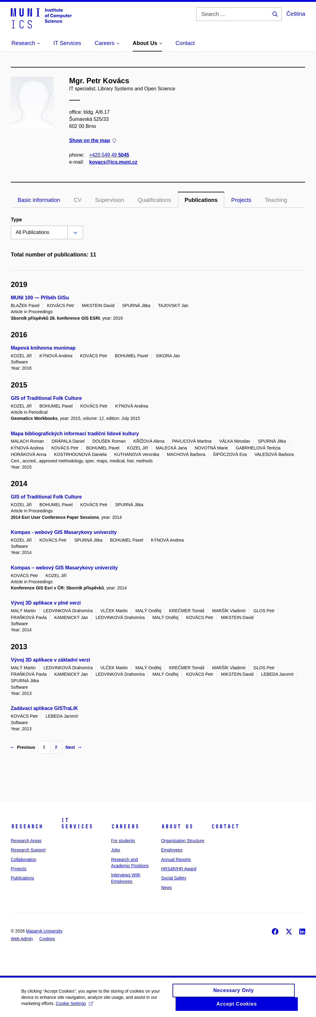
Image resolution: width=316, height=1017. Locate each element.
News (166, 887)
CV (77, 200)
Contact (225, 826)
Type (16, 219)
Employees (171, 849)
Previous (23, 747)
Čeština (295, 14)
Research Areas (26, 840)
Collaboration (23, 859)
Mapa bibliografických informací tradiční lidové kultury (75, 433)
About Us (177, 826)
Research (27, 826)
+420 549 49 (109, 155)
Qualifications (154, 200)
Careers (125, 826)
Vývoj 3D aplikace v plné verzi (46, 602)
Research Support (28, 849)
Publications (201, 200)
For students (123, 840)
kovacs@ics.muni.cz (113, 162)
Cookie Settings (75, 1006)
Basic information (39, 200)
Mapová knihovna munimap (43, 348)
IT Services (77, 823)
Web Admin (22, 938)
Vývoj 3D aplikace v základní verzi (50, 659)
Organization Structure (182, 840)
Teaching (276, 200)
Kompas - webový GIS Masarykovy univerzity (64, 532)
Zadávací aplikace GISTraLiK (44, 708)
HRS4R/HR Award (178, 868)
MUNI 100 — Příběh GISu (40, 297)
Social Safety (173, 878)
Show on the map (92, 140)
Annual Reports (176, 859)
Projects (241, 200)
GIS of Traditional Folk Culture (46, 398)
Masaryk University (44, 931)
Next (73, 747)
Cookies (47, 938)
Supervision (109, 200)
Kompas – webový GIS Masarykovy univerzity (64, 567)
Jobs (115, 849)
